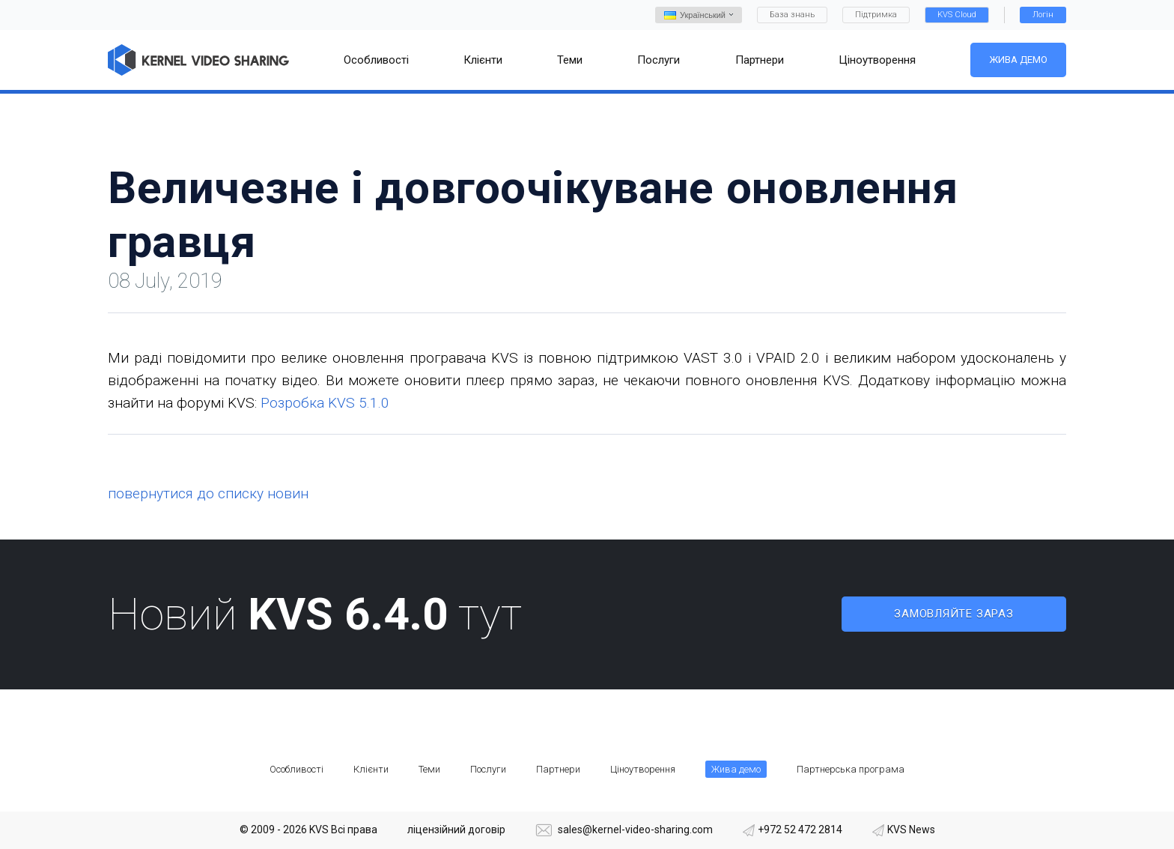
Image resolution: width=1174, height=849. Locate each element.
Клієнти (371, 769)
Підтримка (876, 14)
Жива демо (1018, 59)
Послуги (488, 769)
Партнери (558, 769)
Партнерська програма (850, 769)
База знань (792, 14)
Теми (429, 769)
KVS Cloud (956, 14)
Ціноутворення (642, 769)
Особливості (296, 769)
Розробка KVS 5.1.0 (325, 402)
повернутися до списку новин (208, 493)
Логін (1042, 14)
